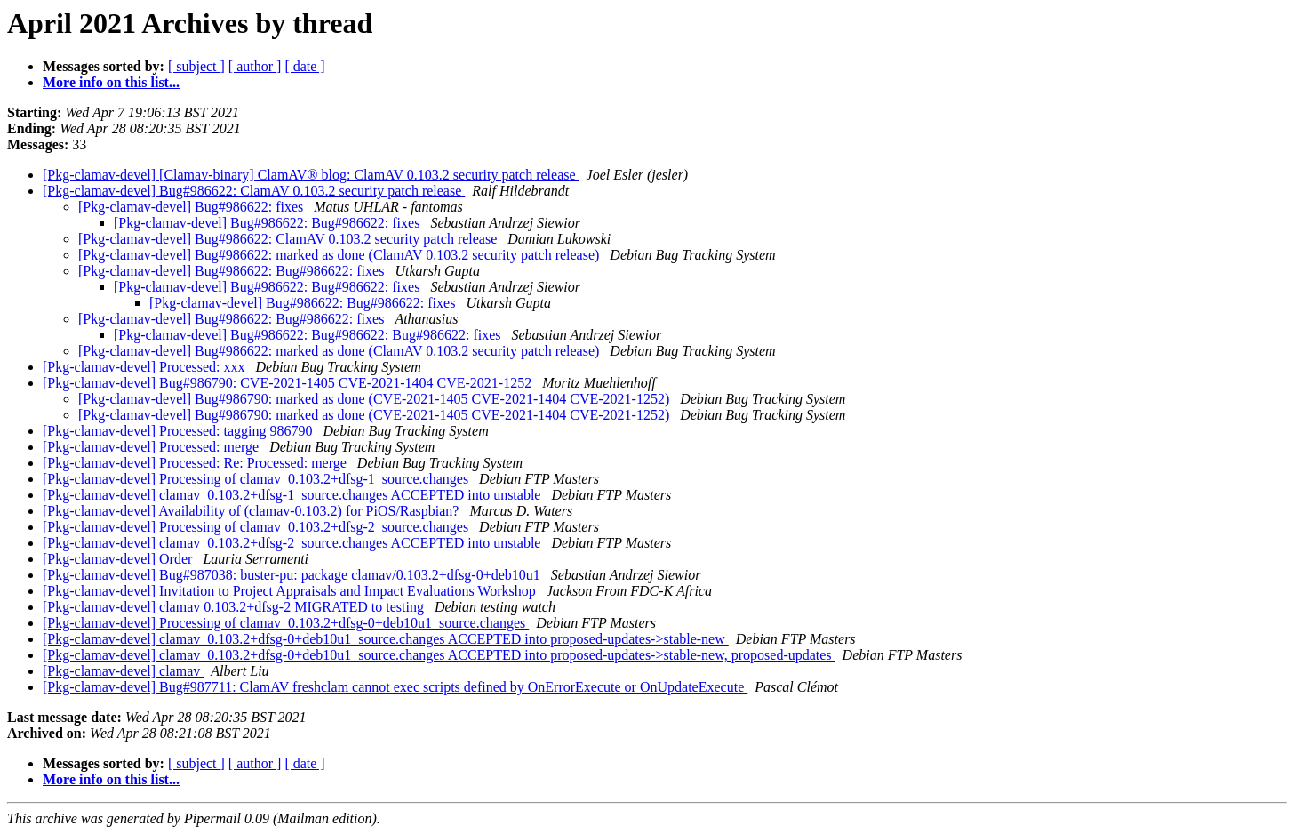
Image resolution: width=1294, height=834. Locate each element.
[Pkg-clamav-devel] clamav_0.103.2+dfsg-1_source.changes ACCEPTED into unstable (293, 494)
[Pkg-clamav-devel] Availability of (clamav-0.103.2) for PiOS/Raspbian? (252, 510)
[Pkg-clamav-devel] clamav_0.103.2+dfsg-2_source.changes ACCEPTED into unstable (293, 542)
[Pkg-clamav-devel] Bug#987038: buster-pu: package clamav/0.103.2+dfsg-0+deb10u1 (293, 574)
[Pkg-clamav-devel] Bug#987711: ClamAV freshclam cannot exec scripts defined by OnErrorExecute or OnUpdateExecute (395, 686)
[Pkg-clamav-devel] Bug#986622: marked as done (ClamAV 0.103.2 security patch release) (340, 254)
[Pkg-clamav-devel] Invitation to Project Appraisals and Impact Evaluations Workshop (291, 590)
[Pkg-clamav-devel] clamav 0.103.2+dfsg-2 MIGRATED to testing (235, 606)
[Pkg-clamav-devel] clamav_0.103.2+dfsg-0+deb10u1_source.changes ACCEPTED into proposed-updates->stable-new (386, 638)
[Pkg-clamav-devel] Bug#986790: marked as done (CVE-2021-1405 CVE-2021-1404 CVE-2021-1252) (375, 398)
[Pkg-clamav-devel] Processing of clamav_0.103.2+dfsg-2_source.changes (257, 526)
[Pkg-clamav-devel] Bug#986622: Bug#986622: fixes (268, 222)
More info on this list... (111, 82)
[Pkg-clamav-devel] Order (119, 558)
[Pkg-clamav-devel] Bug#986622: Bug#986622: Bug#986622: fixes (309, 334)
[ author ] (255, 66)
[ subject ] (196, 66)
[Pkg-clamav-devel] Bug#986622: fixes (192, 206)
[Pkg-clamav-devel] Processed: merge (152, 446)
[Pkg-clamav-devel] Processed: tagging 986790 (179, 430)
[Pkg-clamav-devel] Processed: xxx (145, 366)
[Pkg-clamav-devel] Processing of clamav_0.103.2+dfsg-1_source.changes (257, 478)
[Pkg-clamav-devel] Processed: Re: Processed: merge (196, 462)
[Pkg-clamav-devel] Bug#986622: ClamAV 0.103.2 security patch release (254, 190)
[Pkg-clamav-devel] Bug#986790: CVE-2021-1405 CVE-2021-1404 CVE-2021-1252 (289, 382)
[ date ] (304, 66)
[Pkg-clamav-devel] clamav (123, 670)
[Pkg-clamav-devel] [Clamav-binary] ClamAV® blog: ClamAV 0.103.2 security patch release (311, 174)
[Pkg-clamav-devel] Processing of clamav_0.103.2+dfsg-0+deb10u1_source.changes (286, 622)
